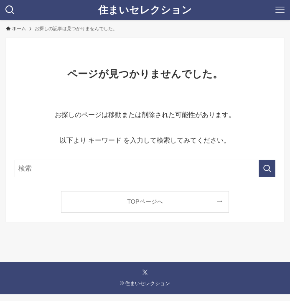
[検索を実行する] (267, 168)
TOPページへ (145, 201)
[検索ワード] (145, 168)
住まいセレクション (145, 10)
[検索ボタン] (10, 10)
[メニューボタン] (280, 10)
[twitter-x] (145, 272)
